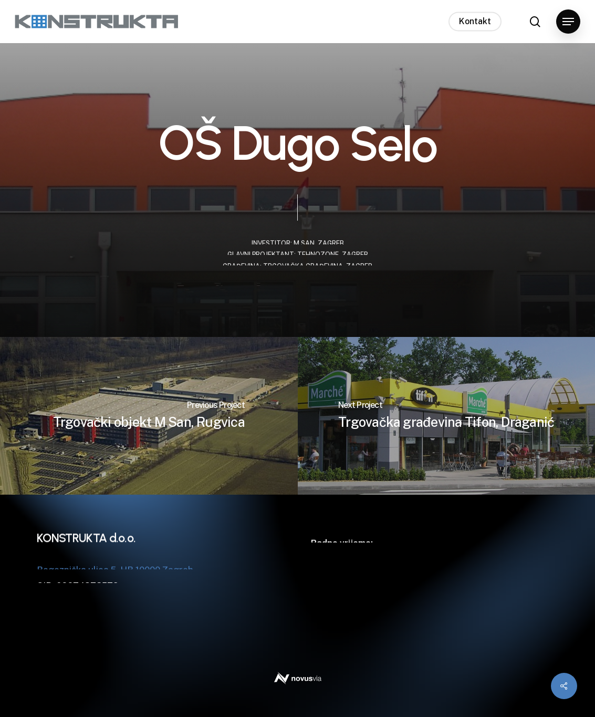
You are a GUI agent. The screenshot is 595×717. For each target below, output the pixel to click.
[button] (568, 21)
